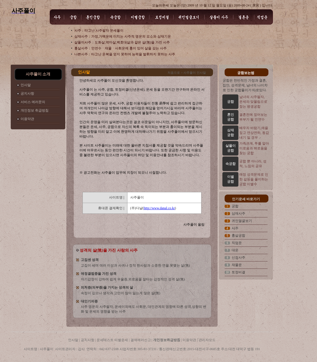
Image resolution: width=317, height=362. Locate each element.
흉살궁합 (238, 235)
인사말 (26, 85)
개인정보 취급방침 (35, 110)
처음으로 (174, 72)
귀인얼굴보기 (242, 221)
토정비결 (238, 272)
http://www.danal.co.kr (159, 208)
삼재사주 (238, 213)
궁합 (235, 206)
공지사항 (27, 93)
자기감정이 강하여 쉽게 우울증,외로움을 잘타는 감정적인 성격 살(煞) (133, 279)
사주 (235, 228)
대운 (235, 250)
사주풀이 (70, 359)
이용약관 (27, 119)
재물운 (237, 265)
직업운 (237, 243)
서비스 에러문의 (33, 102)
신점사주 (238, 257)
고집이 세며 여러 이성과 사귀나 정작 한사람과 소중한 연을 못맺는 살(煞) (135, 265)
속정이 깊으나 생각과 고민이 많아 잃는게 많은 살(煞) (120, 293)
